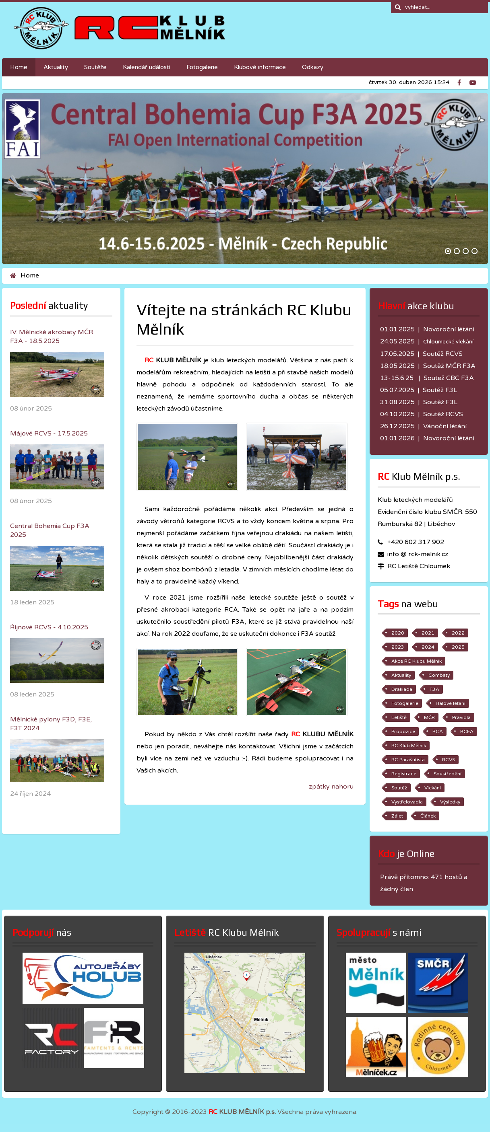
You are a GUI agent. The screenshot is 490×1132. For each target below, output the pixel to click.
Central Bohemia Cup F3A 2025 (49, 530)
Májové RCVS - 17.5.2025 (49, 433)
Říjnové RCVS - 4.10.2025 (49, 627)
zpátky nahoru (331, 787)
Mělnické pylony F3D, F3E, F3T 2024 (51, 723)
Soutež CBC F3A (449, 378)
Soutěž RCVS (443, 354)
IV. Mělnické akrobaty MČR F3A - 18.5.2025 (51, 336)
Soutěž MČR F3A (449, 366)
